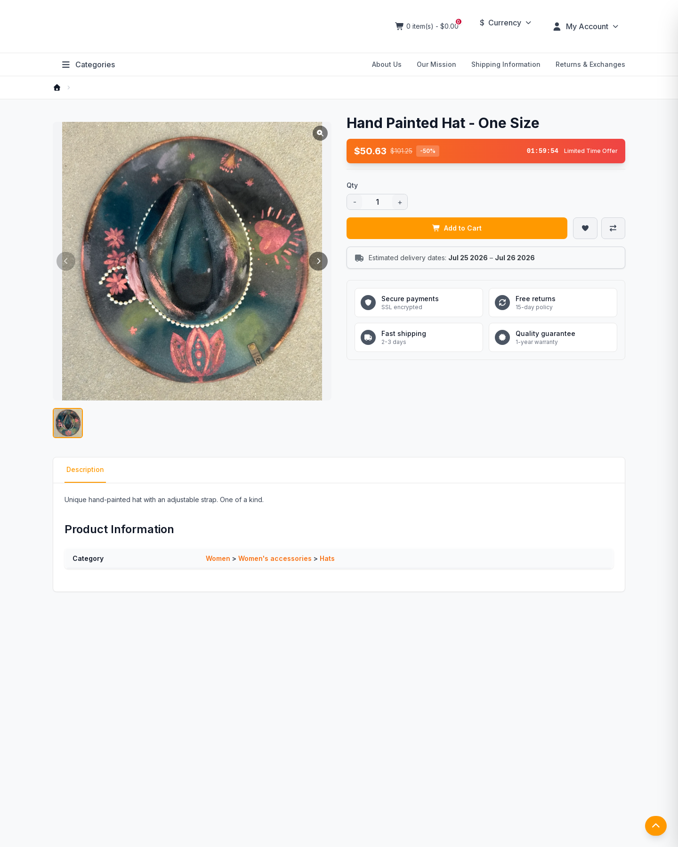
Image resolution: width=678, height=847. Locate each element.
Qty (352, 185)
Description (85, 469)
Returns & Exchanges (590, 64)
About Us (387, 64)
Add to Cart (457, 228)
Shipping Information (506, 64)
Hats (327, 558)
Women (218, 558)
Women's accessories (275, 558)
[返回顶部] (656, 826)
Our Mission (436, 64)
